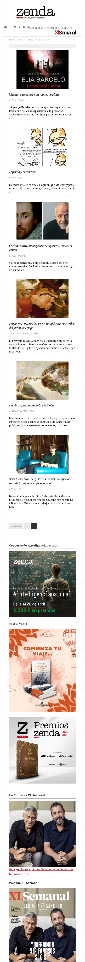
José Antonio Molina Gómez (24, 333)
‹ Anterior (16, 526)
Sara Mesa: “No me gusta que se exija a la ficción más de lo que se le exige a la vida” (39, 481)
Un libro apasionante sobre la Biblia (31, 405)
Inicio (11, 39)
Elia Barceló (16, 100)
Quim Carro (15, 177)
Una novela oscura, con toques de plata (34, 94)
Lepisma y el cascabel (22, 172)
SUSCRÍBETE (52, 28)
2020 (21, 39)
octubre (31, 39)
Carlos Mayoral (17, 255)
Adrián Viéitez (17, 489)
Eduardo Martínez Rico (21, 411)
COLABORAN (37, 28)
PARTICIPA (67, 28)
